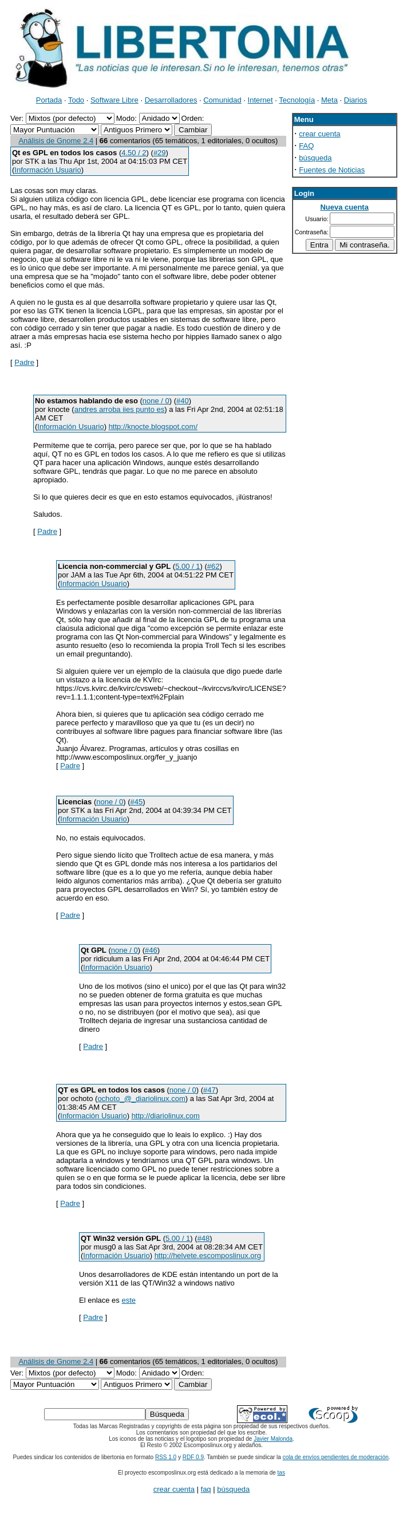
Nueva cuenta (344, 207)
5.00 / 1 (187, 566)
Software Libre (114, 100)
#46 (151, 950)
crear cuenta (319, 133)
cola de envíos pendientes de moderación (336, 1457)
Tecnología (297, 100)
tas (281, 1472)
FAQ (306, 146)
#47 (209, 1090)
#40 (182, 400)
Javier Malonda (273, 1439)
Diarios (355, 100)
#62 (213, 566)
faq (206, 1489)
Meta (329, 100)
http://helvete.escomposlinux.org (208, 1255)
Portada (49, 100)
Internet (260, 100)
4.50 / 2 (133, 152)
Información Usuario (47, 170)
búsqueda (315, 158)
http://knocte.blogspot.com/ (153, 426)
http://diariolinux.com (166, 1115)
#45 (137, 801)
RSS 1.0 (165, 1457)
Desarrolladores (171, 100)
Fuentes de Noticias (332, 170)
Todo (76, 100)
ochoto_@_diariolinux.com (141, 1098)
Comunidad (222, 100)
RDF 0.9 (193, 1457)
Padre (24, 362)
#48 (203, 1238)
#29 (159, 152)
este (128, 1300)
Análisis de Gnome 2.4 (55, 140)
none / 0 (156, 400)
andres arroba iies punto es (119, 409)
